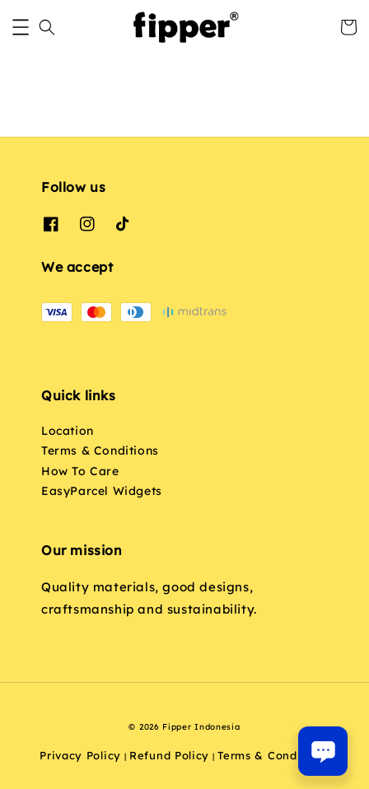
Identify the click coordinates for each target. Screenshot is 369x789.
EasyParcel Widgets (101, 490)
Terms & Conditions (100, 450)
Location (67, 430)
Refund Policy (169, 755)
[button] (20, 27)
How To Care (80, 471)
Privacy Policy (80, 755)
